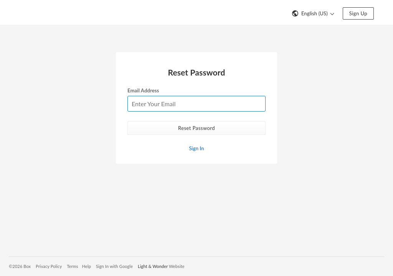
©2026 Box (20, 266)
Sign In (196, 148)
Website (177, 266)
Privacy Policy (49, 266)
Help (86, 266)
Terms (72, 266)
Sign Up (358, 13)
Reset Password (196, 128)
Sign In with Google (114, 266)
